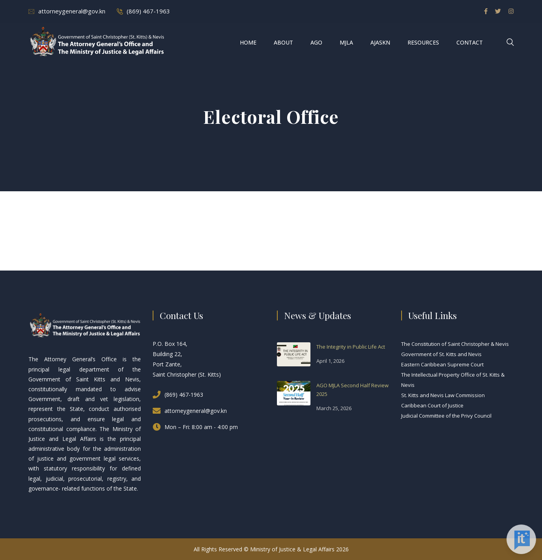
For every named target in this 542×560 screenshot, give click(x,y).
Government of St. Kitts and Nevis (441, 354)
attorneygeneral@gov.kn (71, 11)
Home (248, 42)
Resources (423, 42)
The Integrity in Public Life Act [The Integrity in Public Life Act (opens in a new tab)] (350, 346)
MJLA (346, 42)
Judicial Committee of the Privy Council (446, 415)
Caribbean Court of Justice (432, 405)
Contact (469, 42)
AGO (316, 42)
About (283, 42)
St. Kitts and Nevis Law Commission (443, 395)
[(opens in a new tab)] (293, 353)
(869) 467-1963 (148, 11)
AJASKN (380, 42)
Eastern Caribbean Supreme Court (442, 364)
